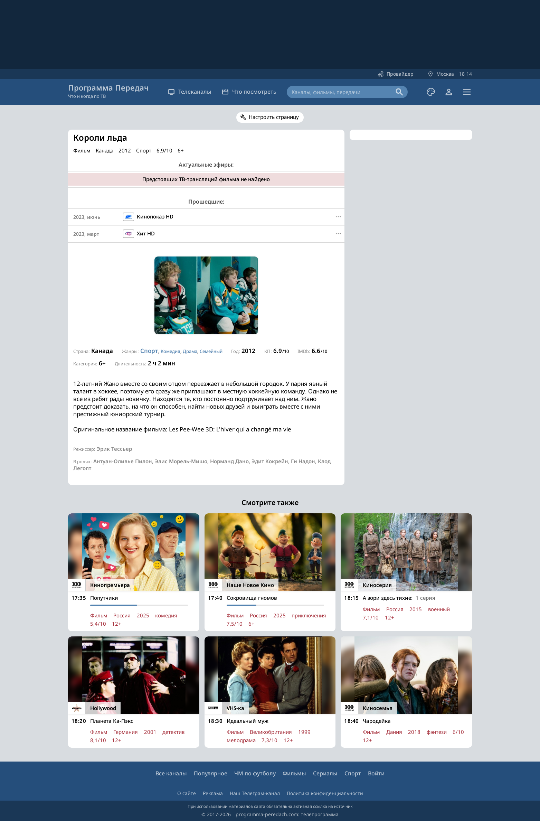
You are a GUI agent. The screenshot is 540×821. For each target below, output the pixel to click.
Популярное (210, 773)
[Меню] (338, 217)
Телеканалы (189, 91)
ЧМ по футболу (255, 773)
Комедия (170, 351)
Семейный (211, 351)
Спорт (149, 351)
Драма (190, 351)
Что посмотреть (249, 91)
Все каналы (171, 773)
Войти (376, 773)
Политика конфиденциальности (325, 793)
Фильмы (294, 773)
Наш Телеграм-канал (255, 793)
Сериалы (325, 773)
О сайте (186, 793)
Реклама (213, 793)
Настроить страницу (274, 116)
